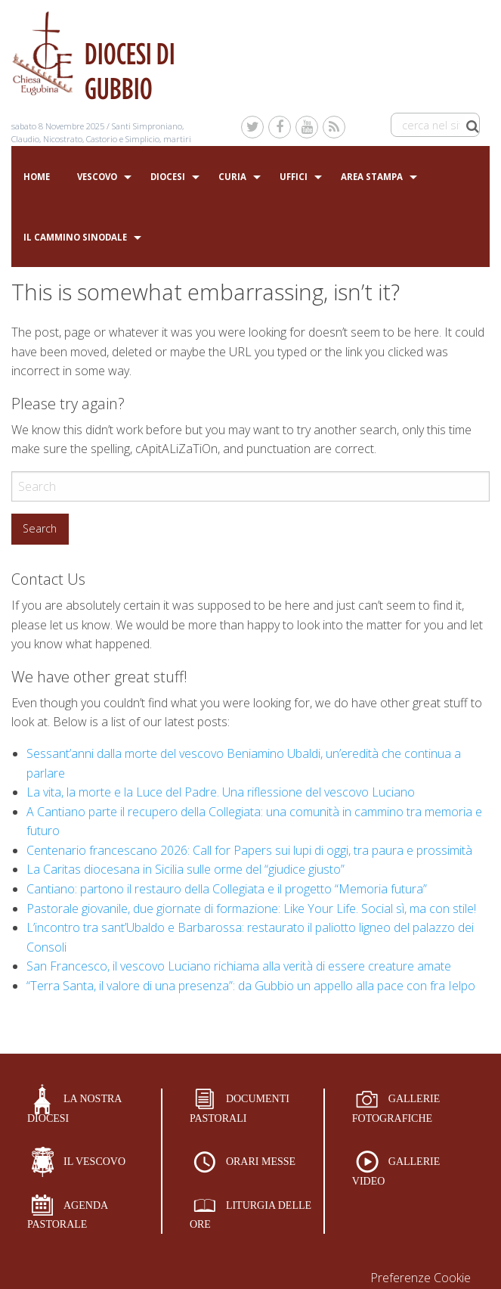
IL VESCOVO (94, 1161)
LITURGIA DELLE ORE (250, 1215)
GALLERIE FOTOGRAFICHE (396, 1108)
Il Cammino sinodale (75, 237)
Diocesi (167, 176)
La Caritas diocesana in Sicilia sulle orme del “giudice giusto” (185, 869)
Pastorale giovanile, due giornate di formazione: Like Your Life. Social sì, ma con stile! (251, 908)
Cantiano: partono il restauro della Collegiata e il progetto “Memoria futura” (226, 889)
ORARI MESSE (260, 1161)
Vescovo (97, 176)
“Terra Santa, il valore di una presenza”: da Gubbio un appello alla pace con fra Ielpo (250, 985)
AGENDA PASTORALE (67, 1215)
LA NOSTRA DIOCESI (74, 1108)
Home (36, 176)
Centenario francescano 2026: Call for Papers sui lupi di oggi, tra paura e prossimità (249, 850)
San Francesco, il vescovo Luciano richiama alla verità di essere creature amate (238, 966)
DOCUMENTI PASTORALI (239, 1108)
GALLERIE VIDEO (396, 1171)
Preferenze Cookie (420, 1277)
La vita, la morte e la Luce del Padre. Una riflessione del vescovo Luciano (220, 792)
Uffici (294, 176)
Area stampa (372, 176)
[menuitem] (36, 177)
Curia (232, 176)
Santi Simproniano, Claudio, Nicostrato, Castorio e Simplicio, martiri (101, 132)
